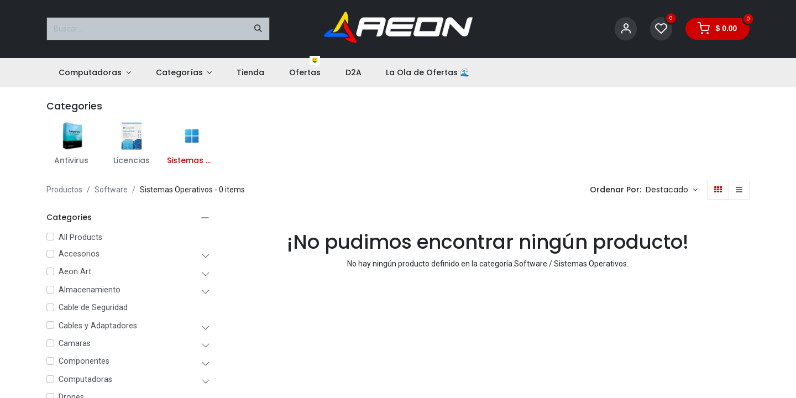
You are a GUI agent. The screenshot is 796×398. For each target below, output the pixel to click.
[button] (671, 190)
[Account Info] (626, 29)
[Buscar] (258, 29)
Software (111, 189)
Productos (64, 189)
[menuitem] (94, 72)
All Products (80, 237)
